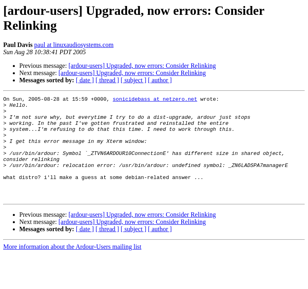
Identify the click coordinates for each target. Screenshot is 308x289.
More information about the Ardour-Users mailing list (72, 267)
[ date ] (85, 80)
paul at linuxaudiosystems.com (73, 44)
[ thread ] (107, 80)
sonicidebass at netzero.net (155, 100)
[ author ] (160, 80)
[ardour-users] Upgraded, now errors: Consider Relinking (142, 65)
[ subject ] (133, 80)
